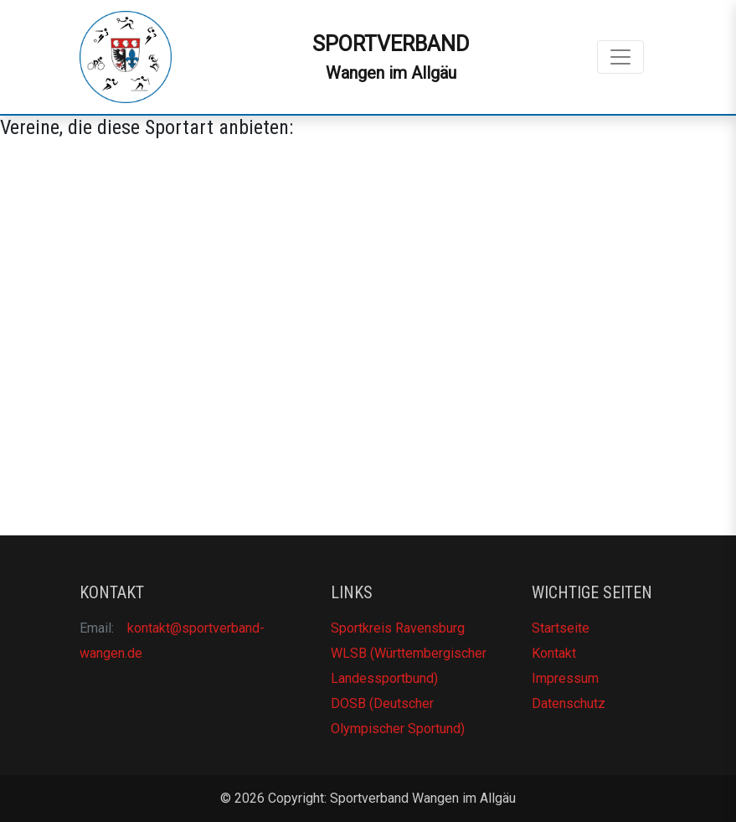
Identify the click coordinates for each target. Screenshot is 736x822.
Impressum (565, 678)
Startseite (560, 628)
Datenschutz (568, 703)
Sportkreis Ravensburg (398, 628)
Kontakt (554, 653)
